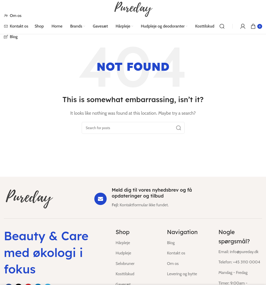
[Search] (222, 26)
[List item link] (137, 242)
